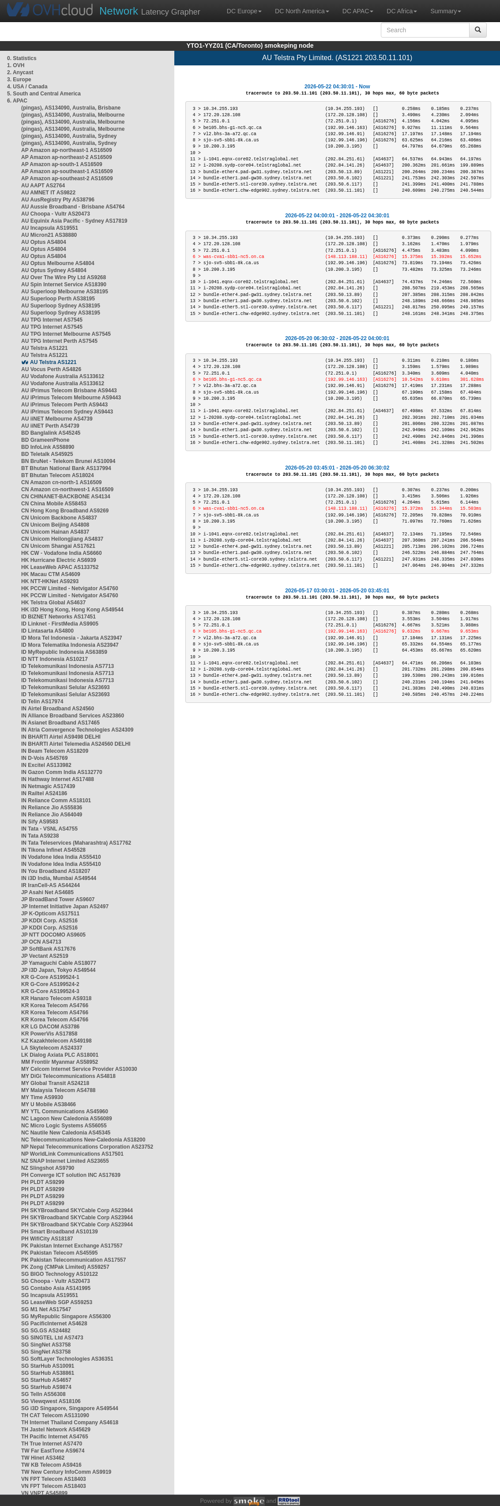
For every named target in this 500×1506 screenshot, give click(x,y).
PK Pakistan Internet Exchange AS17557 (72, 1246)
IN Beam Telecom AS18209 (54, 751)
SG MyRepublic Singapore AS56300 (66, 1316)
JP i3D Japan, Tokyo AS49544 (58, 970)
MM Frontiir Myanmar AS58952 (59, 1062)
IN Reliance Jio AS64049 (51, 815)
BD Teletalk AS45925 (47, 454)
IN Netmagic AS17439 (48, 786)
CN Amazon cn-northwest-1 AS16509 (67, 489)
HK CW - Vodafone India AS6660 (61, 553)
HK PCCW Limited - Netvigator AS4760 (69, 588)
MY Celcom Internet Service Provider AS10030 (79, 1069)
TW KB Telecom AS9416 (51, 1465)
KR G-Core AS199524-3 (50, 991)
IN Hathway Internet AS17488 (57, 779)
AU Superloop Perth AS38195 (58, 299)
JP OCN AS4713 (41, 942)
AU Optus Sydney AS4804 (53, 270)
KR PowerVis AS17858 (49, 1034)
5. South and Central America (44, 94)
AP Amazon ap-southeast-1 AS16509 (67, 171)
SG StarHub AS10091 (47, 1366)
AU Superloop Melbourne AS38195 (64, 291)
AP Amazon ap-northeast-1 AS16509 (66, 150)
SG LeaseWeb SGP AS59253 (56, 1302)
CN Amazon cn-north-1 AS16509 (61, 482)
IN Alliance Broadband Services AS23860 (72, 716)
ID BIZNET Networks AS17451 (58, 617)
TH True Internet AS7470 (51, 1444)
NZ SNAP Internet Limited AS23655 (65, 1161)
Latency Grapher (149, 11)
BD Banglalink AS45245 (50, 433)
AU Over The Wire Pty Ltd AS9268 (63, 277)
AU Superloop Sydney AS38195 (60, 306)
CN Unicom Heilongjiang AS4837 (62, 539)
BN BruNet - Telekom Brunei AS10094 (68, 461)
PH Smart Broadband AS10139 (59, 1232)
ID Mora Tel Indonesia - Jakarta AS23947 (71, 638)
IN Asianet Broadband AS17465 (60, 723)
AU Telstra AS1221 (44, 348)
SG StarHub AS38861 (47, 1373)
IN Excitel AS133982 (46, 765)
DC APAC (357, 11)
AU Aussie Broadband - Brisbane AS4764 (73, 207)
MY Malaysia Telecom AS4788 (58, 1090)
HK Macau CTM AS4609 (50, 574)
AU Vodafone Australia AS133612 (62, 376)
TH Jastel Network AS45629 (55, 1429)
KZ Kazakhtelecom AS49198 (56, 1041)
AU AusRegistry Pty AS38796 (57, 200)
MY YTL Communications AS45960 (64, 1111)
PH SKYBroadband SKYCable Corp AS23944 (77, 1210)
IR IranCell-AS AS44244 (50, 885)
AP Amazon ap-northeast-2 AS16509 (66, 157)
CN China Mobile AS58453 (53, 504)
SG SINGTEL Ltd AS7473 (52, 1338)
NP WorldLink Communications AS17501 (72, 1154)
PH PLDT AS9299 (42, 1182)
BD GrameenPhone (45, 440)
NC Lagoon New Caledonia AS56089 (66, 1118)
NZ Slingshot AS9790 (47, 1168)
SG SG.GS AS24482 (46, 1331)
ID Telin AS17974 (42, 701)
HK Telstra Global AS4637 (53, 602)
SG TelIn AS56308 (43, 1394)
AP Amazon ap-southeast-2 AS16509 (67, 178)
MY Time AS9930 (42, 1097)
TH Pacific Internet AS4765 (54, 1437)
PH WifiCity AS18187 (47, 1239)
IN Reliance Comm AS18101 (56, 800)
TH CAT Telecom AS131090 (55, 1415)
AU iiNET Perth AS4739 (50, 426)
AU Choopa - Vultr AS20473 (55, 214)
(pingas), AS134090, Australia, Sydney (69, 136)
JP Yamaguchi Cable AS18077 (58, 963)
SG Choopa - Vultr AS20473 (55, 1281)
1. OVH (15, 65)
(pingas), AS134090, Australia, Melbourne (73, 115)
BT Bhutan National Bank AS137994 (66, 468)
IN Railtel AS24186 (44, 793)
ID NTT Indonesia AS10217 (54, 659)
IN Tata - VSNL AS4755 (49, 829)
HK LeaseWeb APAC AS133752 (59, 567)
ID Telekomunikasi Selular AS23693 (65, 687)
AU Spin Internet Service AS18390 (63, 284)
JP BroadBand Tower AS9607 (58, 899)
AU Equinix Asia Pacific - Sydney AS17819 (74, 221)
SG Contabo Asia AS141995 (55, 1288)
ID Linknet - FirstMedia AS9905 (59, 624)
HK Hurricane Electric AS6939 (58, 560)
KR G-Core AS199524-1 (50, 977)
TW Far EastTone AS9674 (52, 1451)
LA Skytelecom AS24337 (52, 1048)
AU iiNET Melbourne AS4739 (57, 419)
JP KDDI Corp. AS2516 (49, 921)
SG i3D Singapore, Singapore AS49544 (69, 1408)
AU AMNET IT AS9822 (48, 193)
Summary (445, 11)
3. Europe (19, 79)
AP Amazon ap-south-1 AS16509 (61, 164)
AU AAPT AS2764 (43, 185)
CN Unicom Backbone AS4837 (59, 518)
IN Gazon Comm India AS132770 (61, 772)
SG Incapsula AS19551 (49, 1295)
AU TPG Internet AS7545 (52, 320)
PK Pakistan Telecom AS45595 (59, 1253)
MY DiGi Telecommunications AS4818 (68, 1076)
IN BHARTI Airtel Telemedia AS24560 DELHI (76, 744)
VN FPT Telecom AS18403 (53, 1479)
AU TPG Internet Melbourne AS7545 (66, 334)
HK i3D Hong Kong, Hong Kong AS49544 (72, 610)
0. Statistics (22, 58)
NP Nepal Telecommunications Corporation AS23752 (87, 1147)
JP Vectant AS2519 (44, 956)
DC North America (302, 11)
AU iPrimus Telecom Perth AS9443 (64, 405)
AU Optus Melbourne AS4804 (57, 263)
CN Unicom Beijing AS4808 (55, 525)
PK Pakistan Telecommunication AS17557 (73, 1260)
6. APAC (17, 101)
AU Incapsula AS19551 (49, 228)
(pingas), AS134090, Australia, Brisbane (70, 108)
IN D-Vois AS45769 (44, 758)
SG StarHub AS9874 (46, 1387)
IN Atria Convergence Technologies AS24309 (77, 730)
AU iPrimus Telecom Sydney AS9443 (67, 412)
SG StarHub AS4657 (46, 1380)
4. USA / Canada (27, 86)
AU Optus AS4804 (43, 242)
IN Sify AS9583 (39, 822)
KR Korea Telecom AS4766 (54, 1005)
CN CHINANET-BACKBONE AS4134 (65, 496)
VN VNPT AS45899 (44, 1493)
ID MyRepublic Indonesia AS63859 (64, 652)
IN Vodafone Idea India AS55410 (61, 857)
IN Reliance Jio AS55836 (51, 807)
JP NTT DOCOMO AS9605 (53, 935)
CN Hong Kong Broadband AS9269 (65, 511)
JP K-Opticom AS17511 (50, 913)
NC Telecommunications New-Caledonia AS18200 (83, 1140)
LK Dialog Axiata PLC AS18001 (59, 1055)
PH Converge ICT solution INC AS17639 (70, 1175)
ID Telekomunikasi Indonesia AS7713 (67, 666)
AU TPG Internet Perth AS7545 (59, 341)
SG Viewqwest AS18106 (51, 1401)
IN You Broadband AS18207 (55, 871)
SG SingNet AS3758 (46, 1345)
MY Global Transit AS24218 (55, 1083)
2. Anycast (20, 72)
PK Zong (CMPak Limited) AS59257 (65, 1267)
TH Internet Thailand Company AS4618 (69, 1422)
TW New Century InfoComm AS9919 (66, 1472)
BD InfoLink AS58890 (47, 447)
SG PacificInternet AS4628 (54, 1323)
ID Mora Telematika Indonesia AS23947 (70, 645)
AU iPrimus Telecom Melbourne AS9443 (71, 398)
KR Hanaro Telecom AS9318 (56, 998)
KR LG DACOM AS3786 (50, 1027)
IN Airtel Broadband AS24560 (57, 709)
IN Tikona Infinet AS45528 (53, 850)
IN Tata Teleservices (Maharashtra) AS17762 (76, 843)
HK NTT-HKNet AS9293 (50, 581)
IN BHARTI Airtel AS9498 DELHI (61, 737)
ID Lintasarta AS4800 (47, 631)
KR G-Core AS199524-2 (50, 984)
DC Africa (402, 11)
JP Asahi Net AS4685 (47, 892)
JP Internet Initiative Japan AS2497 (65, 906)
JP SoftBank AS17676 (48, 949)
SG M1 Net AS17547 (46, 1309)
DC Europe (244, 11)
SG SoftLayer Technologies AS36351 (67, 1359)
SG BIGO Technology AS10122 (59, 1274)
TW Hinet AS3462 (42, 1458)
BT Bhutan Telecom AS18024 (57, 475)
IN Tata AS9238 (40, 836)
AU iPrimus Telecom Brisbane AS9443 (69, 390)
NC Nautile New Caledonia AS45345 (65, 1133)
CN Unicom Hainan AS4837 (55, 532)
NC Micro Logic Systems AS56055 (64, 1126)
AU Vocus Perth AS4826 (51, 369)
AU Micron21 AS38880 (49, 235)
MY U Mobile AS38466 (48, 1104)
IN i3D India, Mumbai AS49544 (58, 878)
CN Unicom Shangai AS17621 (58, 546)
